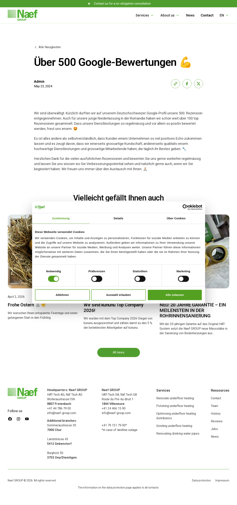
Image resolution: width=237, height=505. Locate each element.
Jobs (214, 429)
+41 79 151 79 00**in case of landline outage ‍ (119, 427)
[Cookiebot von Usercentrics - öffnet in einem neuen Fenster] (185, 207)
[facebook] (10, 419)
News (190, 15)
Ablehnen (62, 294)
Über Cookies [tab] (176, 218)
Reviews (217, 421)
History (216, 413)
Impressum (222, 480)
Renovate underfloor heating (175, 398)
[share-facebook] (187, 83)
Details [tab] (118, 218)
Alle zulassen (174, 294)
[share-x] (198, 83)
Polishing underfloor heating (175, 406)
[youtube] (27, 419)
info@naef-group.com (61, 413)
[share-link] (175, 83)
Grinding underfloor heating (174, 426)
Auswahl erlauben (118, 294)
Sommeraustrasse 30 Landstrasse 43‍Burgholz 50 (62, 439)
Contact (216, 398)
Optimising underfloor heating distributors (176, 416)
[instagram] (18, 419)
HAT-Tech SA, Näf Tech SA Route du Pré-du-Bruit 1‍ (119, 397)
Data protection (201, 480)
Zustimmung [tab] (61, 218)
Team (214, 406)
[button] (145, 15)
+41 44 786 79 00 (59, 408)
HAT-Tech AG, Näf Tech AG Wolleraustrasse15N (67, 397)
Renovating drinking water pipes (177, 433)
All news (118, 353)
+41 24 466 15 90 (114, 408)
